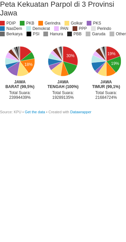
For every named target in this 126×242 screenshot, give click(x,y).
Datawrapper (80, 112)
